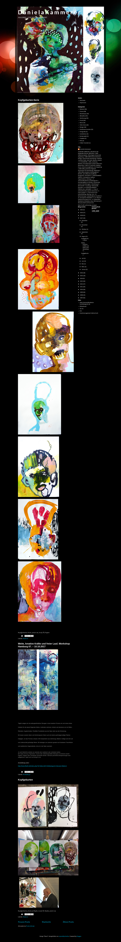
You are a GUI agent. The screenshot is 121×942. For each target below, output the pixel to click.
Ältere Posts (68, 922)
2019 (81, 212)
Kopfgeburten (25, 779)
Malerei (25, 639)
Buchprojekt (83, 136)
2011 (81, 287)
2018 (81, 215)
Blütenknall (83, 306)
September (85, 232)
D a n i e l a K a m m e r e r (49, 12)
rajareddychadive (64, 936)
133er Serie (83, 125)
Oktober (84, 229)
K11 (81, 311)
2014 (81, 278)
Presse (81, 111)
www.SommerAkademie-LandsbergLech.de (87, 303)
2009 (81, 292)
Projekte (82, 138)
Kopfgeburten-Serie (28, 100)
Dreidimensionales (85, 129)
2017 (81, 218)
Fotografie (83, 131)
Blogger (79, 936)
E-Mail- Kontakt (84, 143)
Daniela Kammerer (85, 149)
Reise (81, 122)
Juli (83, 258)
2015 (81, 275)
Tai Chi (81, 308)
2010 (81, 289)
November (85, 225)
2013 (81, 281)
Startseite (46, 922)
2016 (81, 273)
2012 (81, 284)
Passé (81, 120)
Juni (83, 261)
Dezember (84, 220)
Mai (83, 264)
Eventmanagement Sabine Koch (89, 313)
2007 (81, 298)
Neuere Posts (24, 922)
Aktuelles (82, 116)
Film (81, 140)
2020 (81, 210)
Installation (83, 134)
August (84, 236)
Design (82, 127)
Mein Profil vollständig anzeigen (87, 205)
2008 (81, 295)
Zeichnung (83, 118)
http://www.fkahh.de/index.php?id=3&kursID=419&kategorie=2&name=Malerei (42, 766)
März (83, 266)
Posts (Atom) (30, 926)
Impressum (83, 102)
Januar (84, 269)
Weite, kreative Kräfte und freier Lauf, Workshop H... (85, 247)
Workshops (26, 774)
